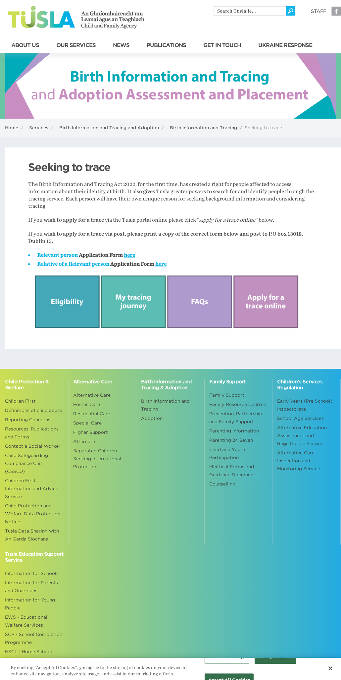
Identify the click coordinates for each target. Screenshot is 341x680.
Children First (20, 401)
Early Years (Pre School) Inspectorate (304, 405)
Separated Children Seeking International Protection (97, 458)
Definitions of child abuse (33, 410)
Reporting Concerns (27, 419)
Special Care (87, 423)
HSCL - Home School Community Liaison (28, 655)
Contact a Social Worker (33, 446)
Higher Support (90, 432)
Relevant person (57, 255)
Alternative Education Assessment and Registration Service (302, 435)
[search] (250, 11)
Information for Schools (32, 573)
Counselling (222, 484)
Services (38, 127)
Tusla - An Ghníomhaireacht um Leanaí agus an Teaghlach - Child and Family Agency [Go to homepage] (76, 17)
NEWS (121, 45)
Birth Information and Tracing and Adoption (109, 127)
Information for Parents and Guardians (31, 586)
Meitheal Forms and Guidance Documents (233, 470)
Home (11, 127)
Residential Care (91, 413)
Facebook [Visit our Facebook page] (336, 11)
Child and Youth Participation (227, 453)
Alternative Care (92, 395)
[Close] (330, 671)
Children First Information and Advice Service (31, 488)
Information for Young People (30, 603)
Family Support (226, 395)
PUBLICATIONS (166, 45)
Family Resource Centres (237, 404)
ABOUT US (25, 45)
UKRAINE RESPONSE (285, 45)
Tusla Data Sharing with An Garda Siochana (32, 535)
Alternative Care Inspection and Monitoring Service (298, 460)
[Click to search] (290, 11)
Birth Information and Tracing (203, 127)
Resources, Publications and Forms (32, 432)
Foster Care (86, 404)
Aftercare (84, 441)
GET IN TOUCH (222, 45)
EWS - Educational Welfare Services (26, 621)
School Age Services (300, 418)
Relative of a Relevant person (73, 264)
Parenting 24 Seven (231, 440)
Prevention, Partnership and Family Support (235, 417)
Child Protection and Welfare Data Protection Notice (32, 513)
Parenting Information (234, 430)
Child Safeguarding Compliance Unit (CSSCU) (26, 463)
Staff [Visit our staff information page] (318, 11)
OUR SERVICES (76, 45)
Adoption (152, 418)
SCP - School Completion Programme (33, 638)
